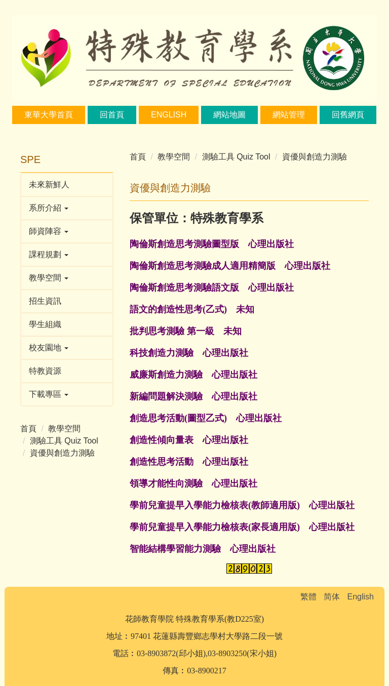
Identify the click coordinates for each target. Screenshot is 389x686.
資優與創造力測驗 (62, 453)
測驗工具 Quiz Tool (64, 440)
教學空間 (64, 428)
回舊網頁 (348, 114)
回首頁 (112, 114)
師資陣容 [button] (48, 231)
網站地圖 (229, 114)
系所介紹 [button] (48, 208)
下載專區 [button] (48, 394)
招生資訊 (45, 301)
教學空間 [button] (48, 277)
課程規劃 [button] (48, 254)
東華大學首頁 (48, 114)
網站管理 (289, 114)
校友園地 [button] (48, 347)
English (168, 114)
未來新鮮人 (49, 184)
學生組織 (45, 324)
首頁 (28, 428)
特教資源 (45, 371)
